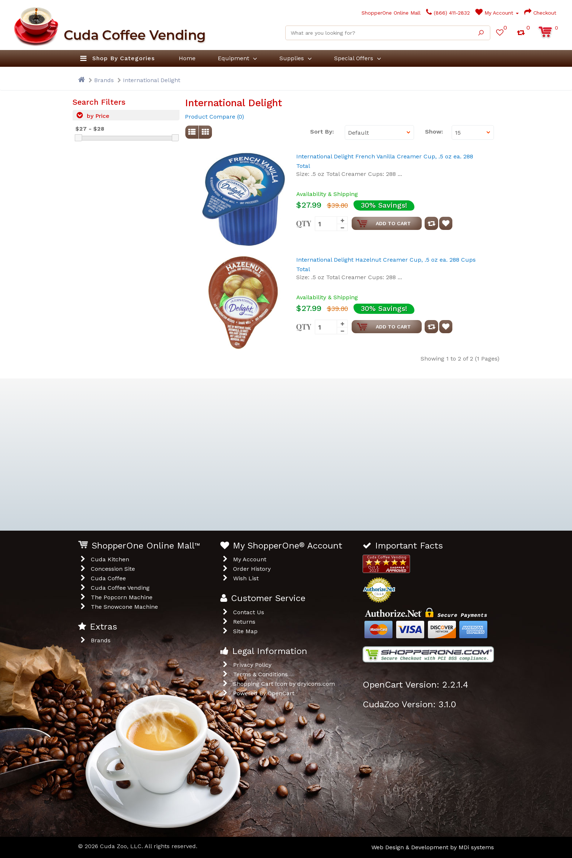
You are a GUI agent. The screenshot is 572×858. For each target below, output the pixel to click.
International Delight (151, 80)
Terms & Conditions (260, 674)
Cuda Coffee (108, 578)
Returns (244, 621)
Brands (104, 80)
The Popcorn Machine (121, 597)
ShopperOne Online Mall (389, 13)
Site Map (245, 631)
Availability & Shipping (327, 194)
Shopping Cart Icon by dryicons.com (284, 683)
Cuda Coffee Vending (120, 587)
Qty (304, 222)
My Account (497, 13)
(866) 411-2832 (448, 13)
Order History (252, 568)
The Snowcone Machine (124, 606)
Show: (433, 131)
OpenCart (281, 693)
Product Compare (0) (214, 116)
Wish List (246, 578)
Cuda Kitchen (110, 559)
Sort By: (322, 131)
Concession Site (113, 568)
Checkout (540, 13)
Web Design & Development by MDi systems (432, 847)
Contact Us (248, 612)
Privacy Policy (252, 664)
